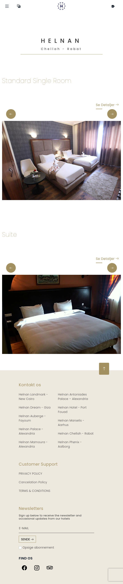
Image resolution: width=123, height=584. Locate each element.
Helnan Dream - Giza (34, 407)
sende (27, 539)
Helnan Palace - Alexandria (31, 431)
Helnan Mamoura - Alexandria (33, 444)
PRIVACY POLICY (30, 473)
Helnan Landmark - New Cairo (33, 396)
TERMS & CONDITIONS (34, 491)
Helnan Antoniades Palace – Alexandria (73, 396)
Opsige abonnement (36, 547)
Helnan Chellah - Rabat (76, 433)
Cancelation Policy (33, 482)
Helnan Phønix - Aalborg (70, 444)
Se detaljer (107, 105)
